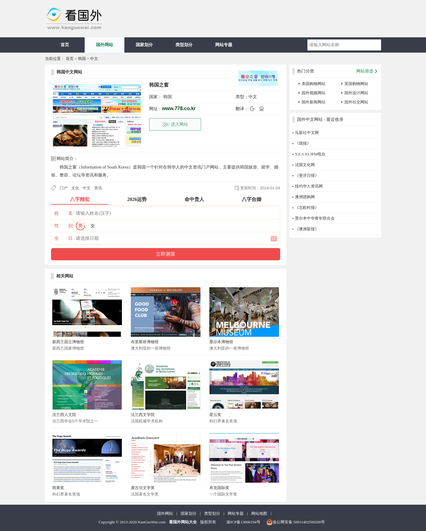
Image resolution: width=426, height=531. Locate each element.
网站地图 (259, 513)
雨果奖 (58, 487)
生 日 (63, 238)
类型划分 (184, 45)
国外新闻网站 (313, 102)
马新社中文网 (307, 132)
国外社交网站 (356, 102)
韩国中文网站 (69, 72)
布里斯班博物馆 (145, 342)
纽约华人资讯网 (309, 186)
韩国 (82, 58)
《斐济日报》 (307, 175)
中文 (94, 58)
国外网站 (104, 45)
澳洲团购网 (305, 197)
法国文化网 (305, 164)
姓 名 (63, 213)
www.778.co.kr (179, 108)
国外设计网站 (356, 93)
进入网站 (179, 124)
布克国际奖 (219, 487)
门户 (64, 188)
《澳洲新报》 (307, 229)
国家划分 (144, 45)
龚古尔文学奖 (143, 487)
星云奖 (215, 414)
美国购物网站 (313, 83)
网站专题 (223, 45)
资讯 (98, 188)
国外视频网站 (313, 93)
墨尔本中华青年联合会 (315, 218)
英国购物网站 (356, 83)
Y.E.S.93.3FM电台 (310, 154)
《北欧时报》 (307, 207)
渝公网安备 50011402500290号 (295, 522)
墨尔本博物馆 (221, 342)
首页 (65, 45)
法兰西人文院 (64, 414)
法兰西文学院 (143, 414)
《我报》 (303, 143)
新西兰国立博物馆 (68, 342)
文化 (75, 188)
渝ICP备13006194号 (243, 522)
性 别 (63, 225)
